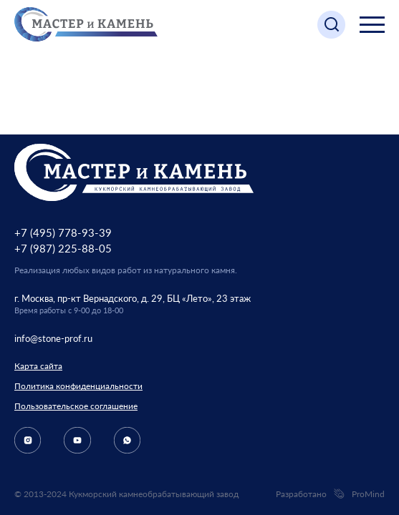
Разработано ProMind (330, 494)
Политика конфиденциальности (78, 386)
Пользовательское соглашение (76, 406)
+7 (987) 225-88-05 (63, 248)
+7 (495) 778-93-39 (63, 232)
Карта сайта (38, 365)
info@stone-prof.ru (53, 338)
